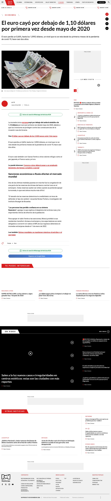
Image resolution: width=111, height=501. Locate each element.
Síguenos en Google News (35, 256)
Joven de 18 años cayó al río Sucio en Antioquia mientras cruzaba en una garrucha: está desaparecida (57, 442)
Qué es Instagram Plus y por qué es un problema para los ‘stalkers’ (96, 419)
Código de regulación (27, 483)
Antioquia (44, 438)
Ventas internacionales (43, 483)
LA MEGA (58, 490)
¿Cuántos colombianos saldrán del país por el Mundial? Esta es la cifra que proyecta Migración (89, 117)
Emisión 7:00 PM (79, 8)
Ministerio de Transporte (85, 125)
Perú (75, 100)
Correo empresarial (27, 485)
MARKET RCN (95, 484)
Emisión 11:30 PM (102, 8)
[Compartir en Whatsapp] (107, 28)
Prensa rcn (24, 487)
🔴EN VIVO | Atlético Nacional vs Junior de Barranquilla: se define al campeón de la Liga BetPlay (96, 340)
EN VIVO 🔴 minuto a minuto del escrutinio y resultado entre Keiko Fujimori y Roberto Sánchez (87, 104)
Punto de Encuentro (88, 2)
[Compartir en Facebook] (107, 19)
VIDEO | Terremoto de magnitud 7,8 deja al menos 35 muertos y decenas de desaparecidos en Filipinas (89, 151)
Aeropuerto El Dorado (84, 113)
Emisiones (7, 7)
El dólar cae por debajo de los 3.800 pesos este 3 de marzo (34, 136)
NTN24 (57, 478)
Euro (15, 243)
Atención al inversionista (25, 490)
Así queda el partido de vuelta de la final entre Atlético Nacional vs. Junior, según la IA (89, 139)
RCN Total (58, 480)
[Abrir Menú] (2, 2)
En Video (10, 332)
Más (104, 331)
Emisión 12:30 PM (54, 8)
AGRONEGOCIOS (77, 482)
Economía (61, 2)
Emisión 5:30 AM (31, 8)
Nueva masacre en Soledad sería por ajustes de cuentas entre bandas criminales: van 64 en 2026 (94, 353)
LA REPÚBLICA (76, 478)
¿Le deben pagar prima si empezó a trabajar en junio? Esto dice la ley (55, 294)
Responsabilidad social (27, 478)
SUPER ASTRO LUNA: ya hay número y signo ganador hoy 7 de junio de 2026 (17, 294)
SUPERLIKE (95, 482)
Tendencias (69, 2)
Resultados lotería (7, 291)
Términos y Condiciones (78, 497)
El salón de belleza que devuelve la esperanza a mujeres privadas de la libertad (96, 366)
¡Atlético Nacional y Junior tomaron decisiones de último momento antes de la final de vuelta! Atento (19, 441)
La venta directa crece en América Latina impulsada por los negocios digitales (90, 294)
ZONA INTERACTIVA (97, 480)
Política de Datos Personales (50, 497)
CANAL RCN (101, 2)
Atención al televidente (28, 480)
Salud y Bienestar (51, 2)
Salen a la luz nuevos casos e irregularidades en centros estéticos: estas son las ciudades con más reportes (30, 378)
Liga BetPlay (81, 135)
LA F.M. (57, 484)
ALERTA (58, 486)
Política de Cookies (64, 497)
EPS (86, 428)
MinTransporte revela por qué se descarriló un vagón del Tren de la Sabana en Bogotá (89, 128)
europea (25, 122)
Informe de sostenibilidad (41, 481)
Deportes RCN (39, 2)
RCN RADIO (58, 482)
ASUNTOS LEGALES (78, 480)
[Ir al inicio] (10, 2)
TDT (65, 478)
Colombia (19, 2)
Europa (9, 243)
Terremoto (81, 147)
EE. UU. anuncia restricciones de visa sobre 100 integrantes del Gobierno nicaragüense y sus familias (96, 448)
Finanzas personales (82, 291)
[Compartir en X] (107, 23)
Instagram (88, 416)
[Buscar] (108, 2)
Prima (40, 291)
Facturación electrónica (44, 478)
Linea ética (40, 485)
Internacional (29, 2)
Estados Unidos (90, 444)
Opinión (77, 2)
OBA (38, 487)
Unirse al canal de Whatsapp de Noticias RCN (35, 115)
